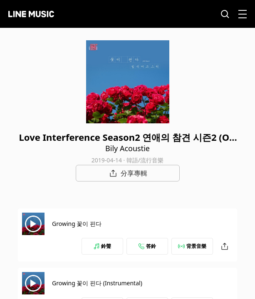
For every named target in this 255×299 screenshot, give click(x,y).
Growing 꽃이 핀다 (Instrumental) (97, 283)
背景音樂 (192, 246)
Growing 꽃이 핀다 (77, 224)
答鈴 (147, 246)
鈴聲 (102, 246)
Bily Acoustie (127, 148)
